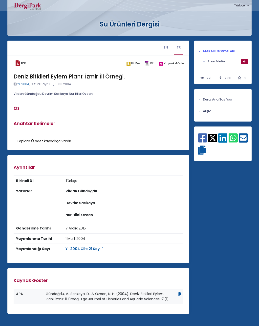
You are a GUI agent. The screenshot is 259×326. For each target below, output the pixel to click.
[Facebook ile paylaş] (202, 140)
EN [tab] (166, 47)
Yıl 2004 (23, 84)
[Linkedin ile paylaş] (222, 140)
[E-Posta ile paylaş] (243, 140)
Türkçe (240, 5)
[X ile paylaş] (212, 137)
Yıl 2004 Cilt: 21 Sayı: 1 (84, 248)
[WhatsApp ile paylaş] (233, 140)
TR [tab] (179, 47)
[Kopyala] (179, 293)
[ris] (149, 63)
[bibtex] (133, 63)
